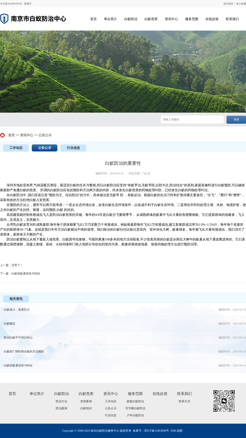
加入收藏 (241, 3)
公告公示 (45, 135)
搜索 (236, 119)
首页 (11, 135)
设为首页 (228, 3)
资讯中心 (26, 135)
